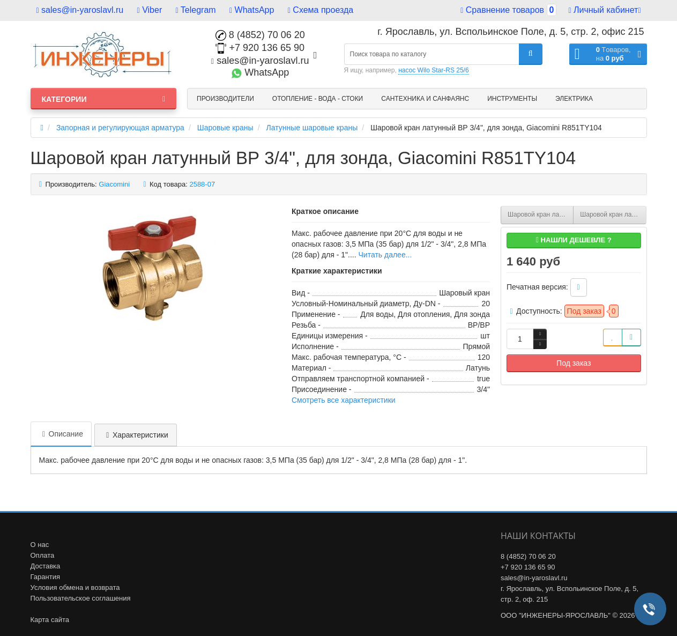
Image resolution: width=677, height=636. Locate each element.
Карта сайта (50, 620)
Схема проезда (320, 9)
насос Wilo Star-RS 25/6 (433, 70)
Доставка (46, 566)
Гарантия (45, 577)
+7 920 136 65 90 (259, 47)
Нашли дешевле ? (574, 240)
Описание (61, 434)
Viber (149, 9)
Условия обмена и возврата (75, 587)
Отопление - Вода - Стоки (317, 98)
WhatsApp (251, 9)
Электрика (574, 98)
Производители (225, 98)
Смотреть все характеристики (344, 400)
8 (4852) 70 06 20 (260, 34)
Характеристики (135, 435)
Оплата (43, 555)
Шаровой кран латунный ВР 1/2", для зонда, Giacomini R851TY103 (541, 214)
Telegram (196, 9)
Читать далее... (385, 254)
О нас (40, 545)
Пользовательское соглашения (81, 598)
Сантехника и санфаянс (425, 98)
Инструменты (512, 98)
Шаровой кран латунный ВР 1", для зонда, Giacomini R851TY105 (613, 214)
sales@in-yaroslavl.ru (80, 9)
